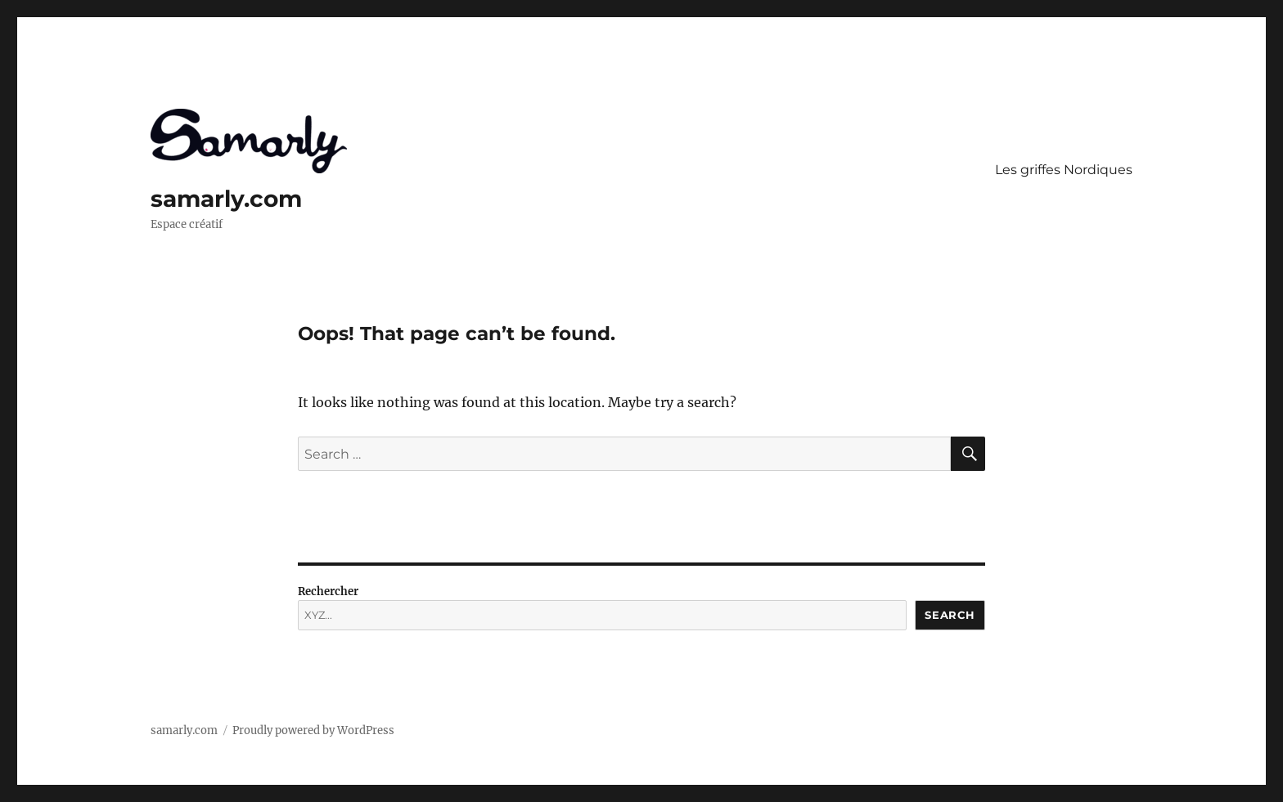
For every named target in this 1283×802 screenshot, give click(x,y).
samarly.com (226, 199)
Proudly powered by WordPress (313, 730)
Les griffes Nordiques (1063, 169)
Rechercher (328, 591)
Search (950, 614)
